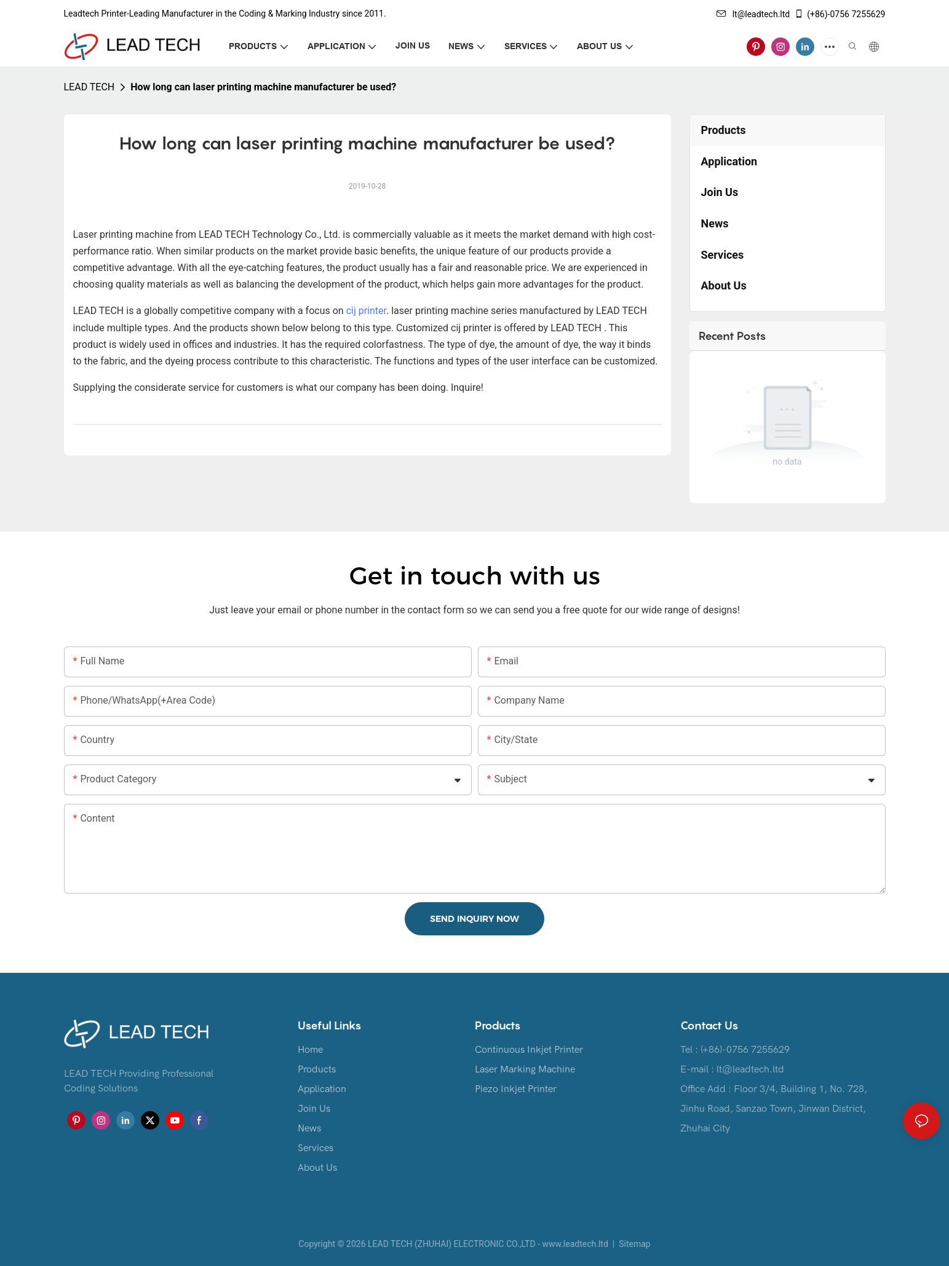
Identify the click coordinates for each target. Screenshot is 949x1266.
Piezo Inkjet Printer (516, 1089)
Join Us (314, 1108)
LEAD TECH (89, 87)
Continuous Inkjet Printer (529, 1049)
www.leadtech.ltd (575, 1244)
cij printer (366, 310)
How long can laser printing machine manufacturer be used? (263, 87)
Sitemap (634, 1244)
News (309, 1128)
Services (315, 1148)
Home (310, 1049)
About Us (317, 1167)
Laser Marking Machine (525, 1069)
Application (322, 1089)
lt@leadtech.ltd (753, 14)
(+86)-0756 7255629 (839, 14)
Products (317, 1069)
